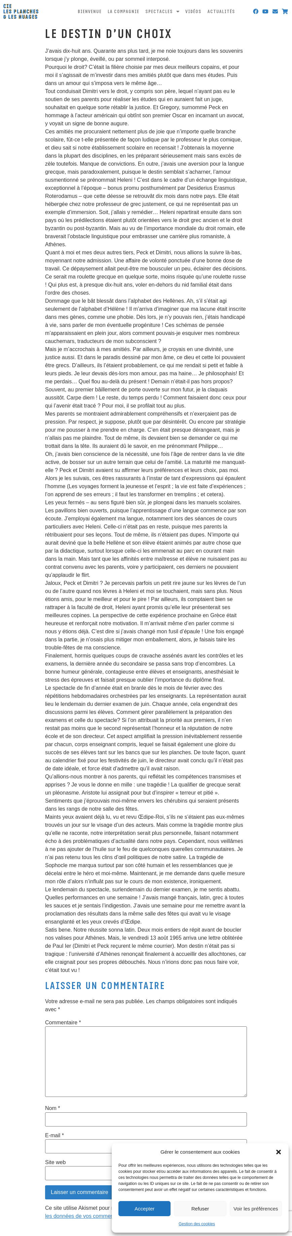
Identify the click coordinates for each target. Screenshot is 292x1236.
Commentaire (63, 1022)
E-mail (54, 1135)
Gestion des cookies (197, 1224)
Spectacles (162, 11)
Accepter (144, 1208)
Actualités (221, 11)
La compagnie (123, 11)
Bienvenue (90, 11)
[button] (278, 1152)
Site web (55, 1162)
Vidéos (193, 11)
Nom (52, 1108)
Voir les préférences (255, 1208)
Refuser (200, 1208)
